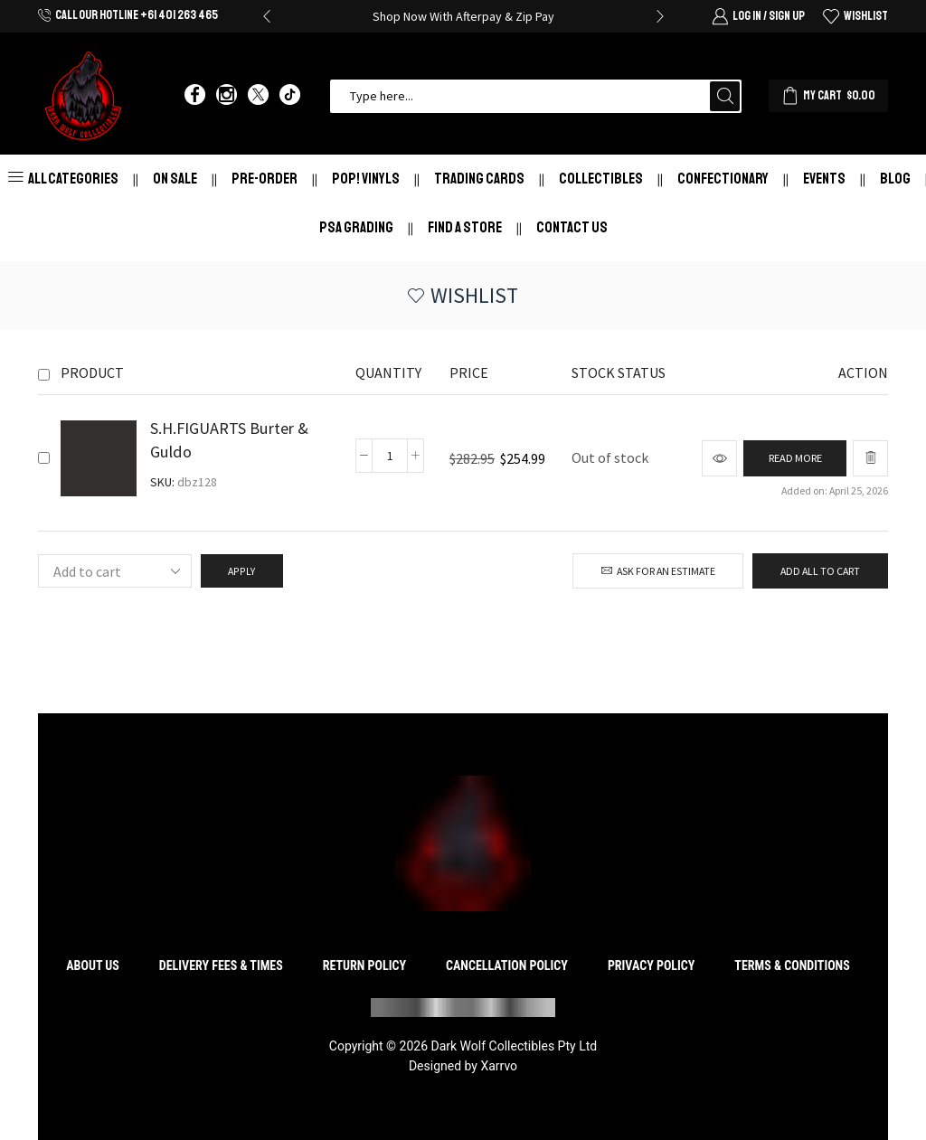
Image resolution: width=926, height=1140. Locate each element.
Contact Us (572, 227)
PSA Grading (356, 227)
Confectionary (723, 178)
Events (824, 178)
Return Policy (364, 965)
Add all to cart (820, 571)
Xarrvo (498, 1066)
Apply (241, 571)
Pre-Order (265, 178)
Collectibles (601, 178)
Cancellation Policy (507, 965)
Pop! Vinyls (366, 178)
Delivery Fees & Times (221, 965)
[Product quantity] (388, 455)
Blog (895, 178)
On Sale (175, 178)
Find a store (465, 227)
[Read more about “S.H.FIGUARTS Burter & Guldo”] (792, 458)
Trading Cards (479, 178)
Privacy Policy (651, 965)
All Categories (63, 178)
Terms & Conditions (791, 965)
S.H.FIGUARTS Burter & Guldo (229, 440)
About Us (92, 965)
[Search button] (725, 96)
